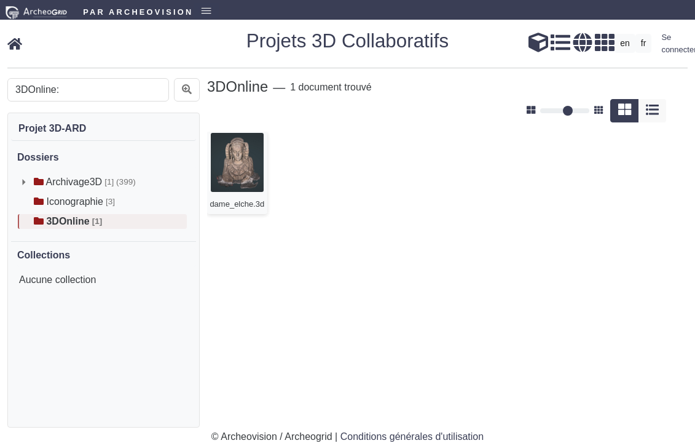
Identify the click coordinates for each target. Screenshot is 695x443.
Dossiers (38, 157)
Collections (43, 255)
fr (643, 43)
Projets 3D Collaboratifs (347, 41)
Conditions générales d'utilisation (412, 436)
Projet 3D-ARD (52, 128)
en (625, 43)
